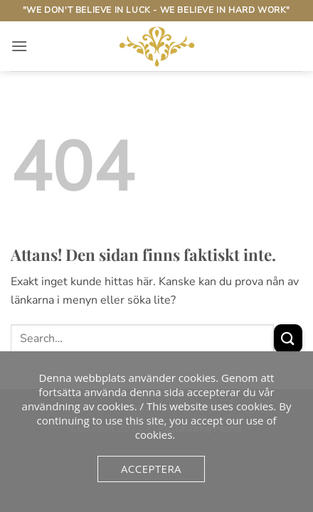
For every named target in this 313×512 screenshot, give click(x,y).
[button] (19, 45)
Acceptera (151, 469)
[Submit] (288, 338)
